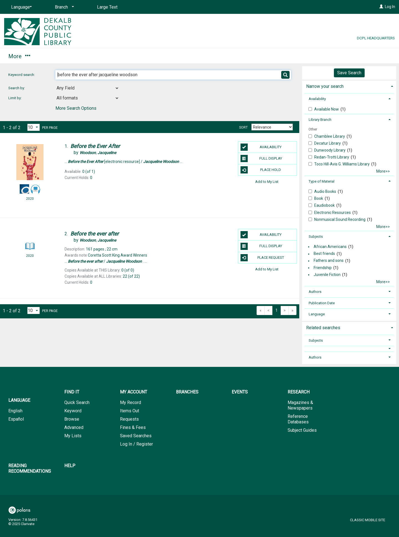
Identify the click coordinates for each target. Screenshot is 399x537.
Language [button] (317, 314)
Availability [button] (317, 99)
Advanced (73, 427)
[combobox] (87, 88)
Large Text (107, 7)
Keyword (72, 410)
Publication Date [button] (322, 303)
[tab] (349, 86)
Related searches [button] (323, 327)
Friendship (323, 267)
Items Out (129, 410)
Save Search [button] (349, 72)
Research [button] (184, 56)
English (15, 410)
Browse (71, 419)
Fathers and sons (329, 261)
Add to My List (266, 181)
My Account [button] (63, 56)
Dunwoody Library (330, 150)
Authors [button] (315, 292)
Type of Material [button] (321, 181)
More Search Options (75, 108)
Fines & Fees (133, 427)
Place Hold (261, 169)
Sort (243, 127)
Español (16, 419)
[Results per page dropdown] (33, 127)
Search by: (17, 88)
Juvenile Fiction (327, 274)
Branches (108, 56)
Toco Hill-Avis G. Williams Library (342, 164)
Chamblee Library (330, 136)
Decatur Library (328, 143)
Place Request (262, 257)
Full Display (261, 158)
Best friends (324, 254)
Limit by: (15, 98)
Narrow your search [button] (325, 86)
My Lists (72, 435)
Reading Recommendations (248, 56)
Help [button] (307, 56)
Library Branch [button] (320, 119)
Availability (261, 147)
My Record (130, 402)
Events (145, 56)
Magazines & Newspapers (300, 405)
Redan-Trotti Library (332, 157)
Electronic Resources (333, 212)
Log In (390, 6)
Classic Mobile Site (367, 520)
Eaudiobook (325, 205)
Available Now (327, 109)
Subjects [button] (316, 236)
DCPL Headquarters (376, 38)
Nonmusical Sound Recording (340, 219)
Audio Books (325, 191)
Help (69, 465)
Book (319, 198)
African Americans (330, 246)
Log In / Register (136, 444)
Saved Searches (136, 435)
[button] (349, 349)
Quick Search (76, 402)
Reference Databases (298, 419)
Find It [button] (18, 56)
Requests (129, 419)
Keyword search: (22, 75)
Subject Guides (302, 430)
